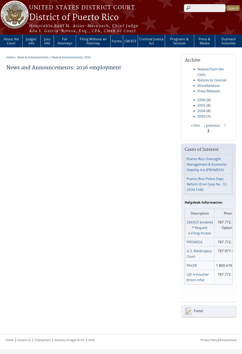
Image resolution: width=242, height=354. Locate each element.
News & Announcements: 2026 (71, 57)
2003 (201, 116)
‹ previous (212, 125)
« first (195, 125)
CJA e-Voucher (198, 274)
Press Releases (208, 91)
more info (195, 279)
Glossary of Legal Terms (69, 340)
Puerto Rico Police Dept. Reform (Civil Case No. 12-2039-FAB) (207, 184)
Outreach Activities (228, 41)
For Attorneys (64, 41)
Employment (43, 340)
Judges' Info (31, 41)
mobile (206, 222)
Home (10, 57)
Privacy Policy (209, 340)
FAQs (91, 340)
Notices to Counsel (212, 80)
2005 (201, 105)
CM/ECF (130, 41)
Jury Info (47, 41)
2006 (201, 99)
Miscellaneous (208, 85)
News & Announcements (32, 57)
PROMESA (195, 242)
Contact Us (24, 340)
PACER (192, 265)
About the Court (11, 41)
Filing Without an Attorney (93, 41)
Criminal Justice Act (151, 41)
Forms (117, 41)
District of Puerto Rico (74, 17)
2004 (201, 110)
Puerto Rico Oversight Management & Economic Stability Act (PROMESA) (207, 164)
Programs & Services (179, 41)
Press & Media (204, 41)
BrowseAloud (227, 340)
